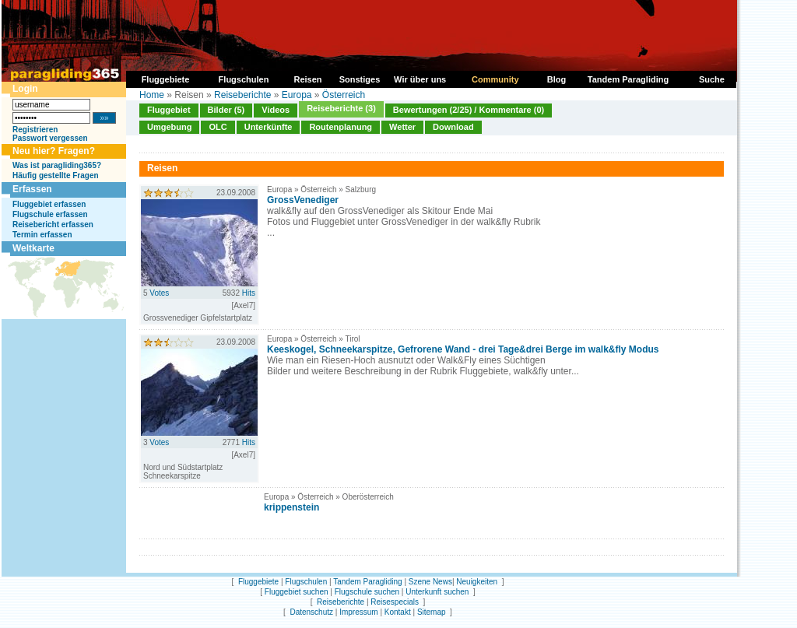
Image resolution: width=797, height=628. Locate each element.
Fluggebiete (258, 581)
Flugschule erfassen (50, 214)
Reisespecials (394, 602)
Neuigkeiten (476, 581)
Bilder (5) (226, 109)
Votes (159, 293)
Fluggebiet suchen (296, 592)
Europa (297, 94)
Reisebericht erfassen (52, 224)
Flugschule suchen (367, 592)
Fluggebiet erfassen (49, 204)
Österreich (343, 94)
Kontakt (397, 612)
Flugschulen (306, 581)
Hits (248, 293)
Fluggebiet (169, 109)
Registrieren (35, 129)
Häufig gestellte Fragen (55, 175)
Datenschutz (311, 612)
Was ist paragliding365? (56, 165)
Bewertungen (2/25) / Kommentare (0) (468, 109)
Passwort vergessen (50, 138)
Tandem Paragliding (367, 581)
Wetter (402, 127)
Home (151, 94)
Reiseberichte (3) (341, 108)
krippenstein (291, 507)
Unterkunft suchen (437, 592)
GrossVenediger (303, 200)
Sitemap (431, 612)
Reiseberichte (242, 94)
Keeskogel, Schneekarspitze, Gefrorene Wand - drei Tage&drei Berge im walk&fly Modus (462, 349)
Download (453, 127)
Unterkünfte (268, 127)
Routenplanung (340, 127)
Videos (276, 109)
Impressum (358, 612)
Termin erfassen (42, 234)
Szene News (430, 581)
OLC (217, 127)
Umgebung (169, 127)
